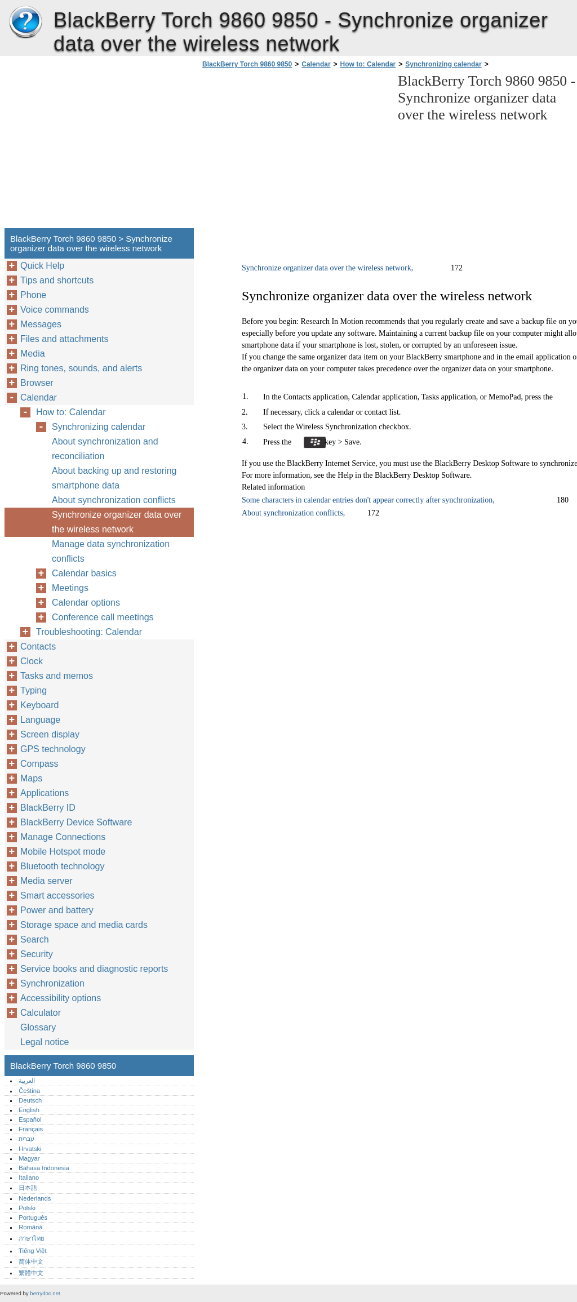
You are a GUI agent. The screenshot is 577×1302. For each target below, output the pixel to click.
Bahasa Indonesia (44, 1168)
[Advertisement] (294, 151)
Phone (33, 295)
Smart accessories (57, 895)
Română (30, 1227)
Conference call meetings (103, 617)
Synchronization (52, 983)
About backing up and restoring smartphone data (114, 478)
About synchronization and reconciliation (105, 449)
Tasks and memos (56, 676)
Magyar (29, 1158)
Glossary (38, 1027)
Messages (40, 324)
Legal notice (44, 1042)
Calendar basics (84, 573)
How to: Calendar (368, 64)
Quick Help (42, 265)
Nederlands (35, 1198)
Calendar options (86, 602)
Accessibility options (60, 998)
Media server (46, 881)
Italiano (29, 1177)
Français (31, 1129)
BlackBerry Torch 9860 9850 (25, 22)
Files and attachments (64, 339)
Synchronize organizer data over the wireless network (116, 522)
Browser (37, 383)
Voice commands (54, 309)
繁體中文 (31, 1272)
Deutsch (30, 1100)
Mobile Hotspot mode (62, 851)
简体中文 (31, 1261)
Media (32, 353)
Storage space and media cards (84, 925)
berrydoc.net (45, 1293)
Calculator (40, 1012)
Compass (39, 763)
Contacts (38, 646)
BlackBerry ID (48, 807)
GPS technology (53, 749)
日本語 (28, 1187)
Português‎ (33, 1217)
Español (30, 1119)
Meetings (70, 588)
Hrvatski (30, 1148)
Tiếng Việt (32, 1250)
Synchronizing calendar (443, 64)
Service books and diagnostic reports (94, 969)
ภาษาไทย (32, 1238)
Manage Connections (62, 837)
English (29, 1110)
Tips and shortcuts (57, 280)
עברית (26, 1138)
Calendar (315, 64)
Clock (31, 661)
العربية (27, 1080)
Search (34, 939)
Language (40, 720)
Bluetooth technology (62, 866)
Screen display (49, 734)
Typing (33, 690)
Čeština (29, 1090)
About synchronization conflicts (114, 500)
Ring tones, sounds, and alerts (81, 368)
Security (36, 954)
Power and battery (57, 910)
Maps (31, 778)
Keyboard (39, 705)
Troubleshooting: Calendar (89, 632)
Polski (27, 1208)
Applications (44, 793)
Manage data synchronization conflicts (111, 551)
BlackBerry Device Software (76, 822)
